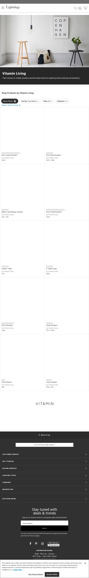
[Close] (85, 563)
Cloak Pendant (51, 325)
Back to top (44, 435)
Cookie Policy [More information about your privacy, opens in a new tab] (17, 570)
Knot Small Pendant (54, 212)
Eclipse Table (7, 268)
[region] (44, 569)
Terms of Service (29, 536)
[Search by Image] (80, 8)
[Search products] (75, 8)
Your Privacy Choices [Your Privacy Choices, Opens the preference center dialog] (35, 574)
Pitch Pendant (7, 325)
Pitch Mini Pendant (53, 155)
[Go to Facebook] (30, 543)
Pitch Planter (7, 382)
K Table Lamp (51, 268)
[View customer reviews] (53, 544)
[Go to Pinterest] (36, 543)
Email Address (27, 523)
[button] (3, 7)
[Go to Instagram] (43, 543)
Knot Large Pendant (9, 155)
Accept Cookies (52, 574)
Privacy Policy (62, 533)
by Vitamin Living (7, 158)
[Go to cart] (85, 7)
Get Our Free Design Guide (44, 445)
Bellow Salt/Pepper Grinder (12, 212)
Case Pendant (51, 382)
